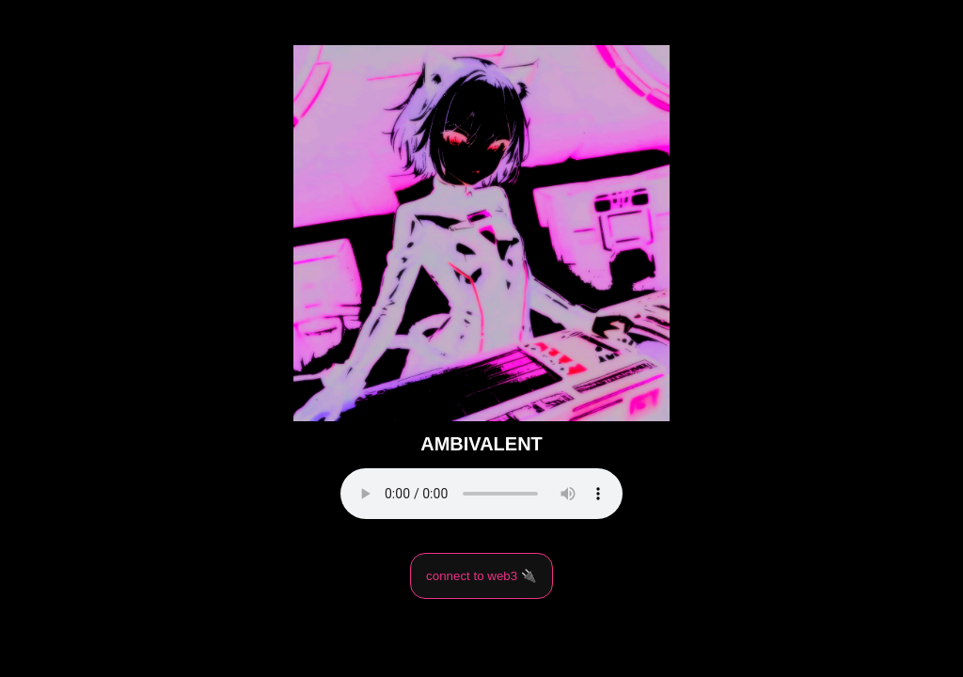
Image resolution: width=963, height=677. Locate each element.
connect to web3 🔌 (481, 576)
